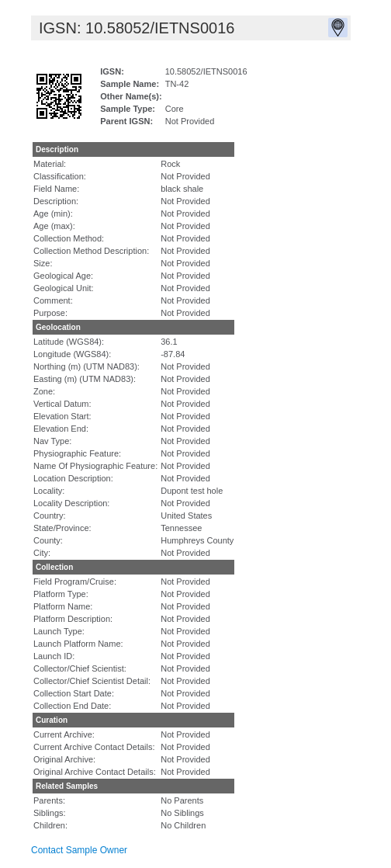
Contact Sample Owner (79, 850)
